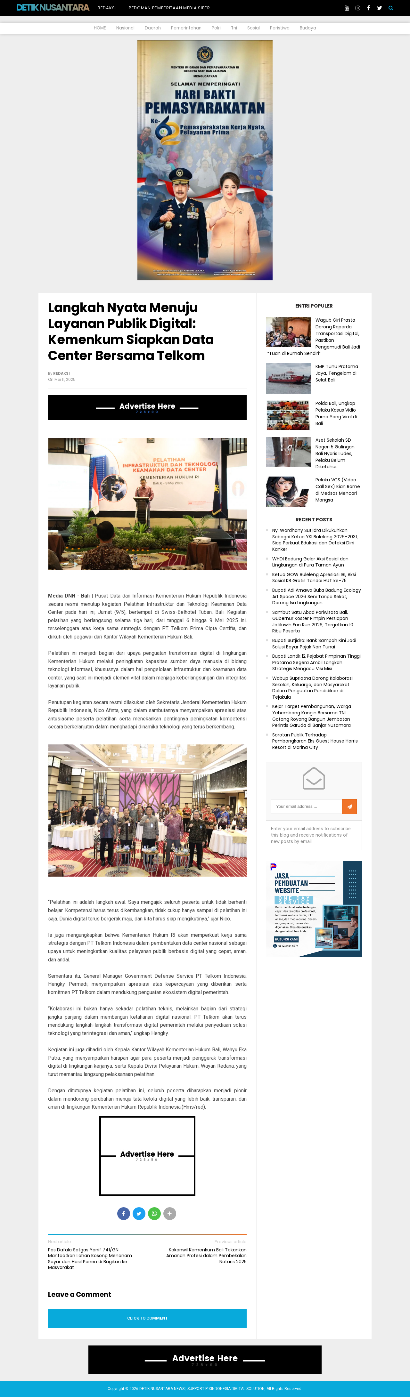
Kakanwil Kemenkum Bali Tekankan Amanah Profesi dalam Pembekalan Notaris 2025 (206, 1256)
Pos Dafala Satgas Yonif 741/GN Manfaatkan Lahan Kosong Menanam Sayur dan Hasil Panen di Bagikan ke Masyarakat (90, 1258)
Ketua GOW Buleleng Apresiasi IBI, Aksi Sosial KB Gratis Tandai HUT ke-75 (314, 578)
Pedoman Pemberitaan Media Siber (169, 8)
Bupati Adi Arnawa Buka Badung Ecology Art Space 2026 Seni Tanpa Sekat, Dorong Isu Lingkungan (316, 596)
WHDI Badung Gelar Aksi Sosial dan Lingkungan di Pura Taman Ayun (310, 562)
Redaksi (107, 8)
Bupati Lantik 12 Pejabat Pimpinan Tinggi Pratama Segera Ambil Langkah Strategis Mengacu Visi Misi (316, 662)
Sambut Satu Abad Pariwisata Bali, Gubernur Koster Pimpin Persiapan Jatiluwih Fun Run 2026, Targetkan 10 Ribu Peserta (312, 621)
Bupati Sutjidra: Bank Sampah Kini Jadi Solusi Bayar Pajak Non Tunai (314, 644)
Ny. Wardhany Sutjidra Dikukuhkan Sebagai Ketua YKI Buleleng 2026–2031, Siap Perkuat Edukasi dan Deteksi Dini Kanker (315, 539)
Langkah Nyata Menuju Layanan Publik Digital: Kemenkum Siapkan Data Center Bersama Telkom (131, 332)
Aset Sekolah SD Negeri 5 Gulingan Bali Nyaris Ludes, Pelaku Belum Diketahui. (335, 453)
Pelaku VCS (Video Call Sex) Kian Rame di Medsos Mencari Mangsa (338, 490)
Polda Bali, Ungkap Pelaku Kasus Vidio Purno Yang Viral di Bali (336, 413)
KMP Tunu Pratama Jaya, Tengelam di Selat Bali (337, 373)
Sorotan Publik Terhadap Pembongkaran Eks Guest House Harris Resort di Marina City (315, 741)
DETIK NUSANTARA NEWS (64, 7)
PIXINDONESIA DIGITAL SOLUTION (235, 1388)
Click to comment (147, 1318)
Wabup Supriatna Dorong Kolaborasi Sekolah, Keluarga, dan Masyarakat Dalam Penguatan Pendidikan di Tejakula (312, 687)
